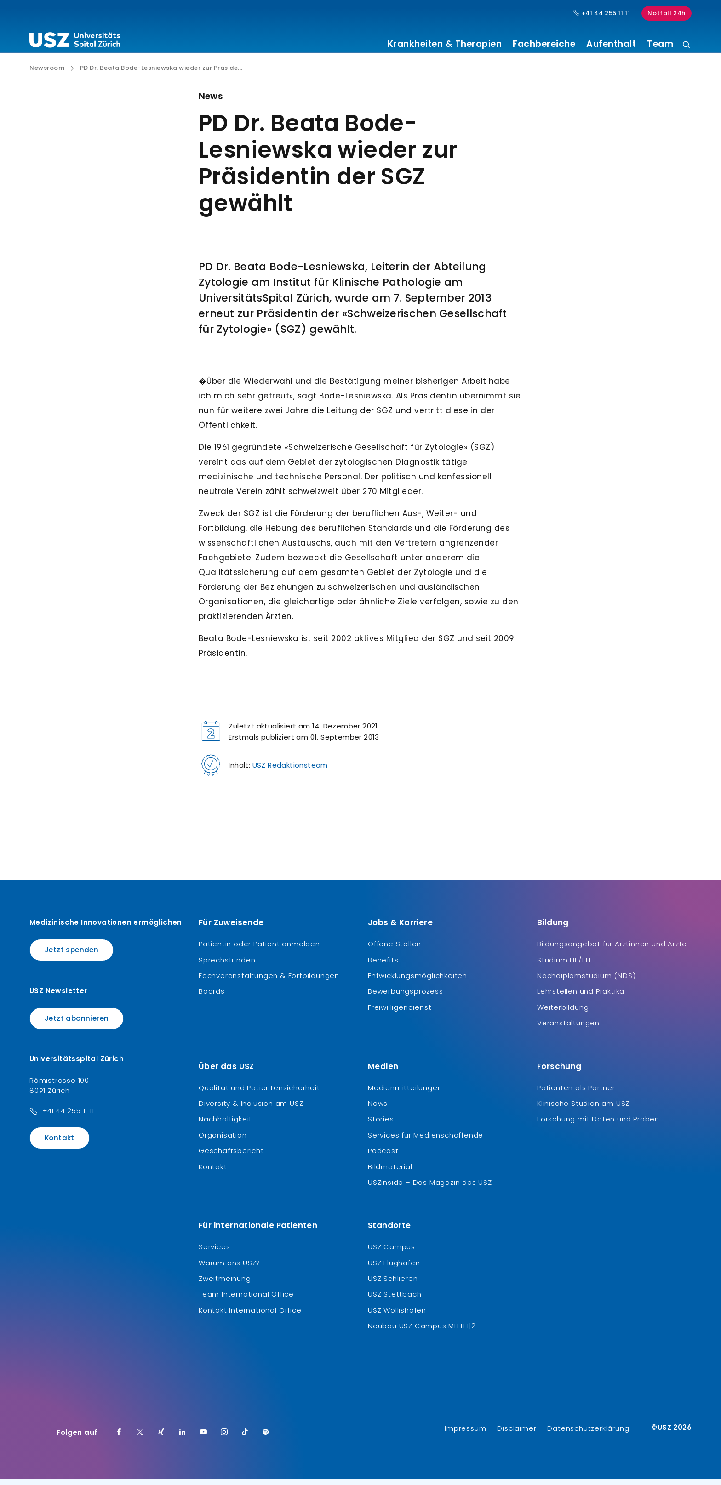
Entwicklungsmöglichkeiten (417, 982)
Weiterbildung (563, 1014)
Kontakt (59, 1144)
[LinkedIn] (182, 1439)
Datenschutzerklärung (588, 1434)
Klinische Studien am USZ (583, 1110)
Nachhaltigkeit (225, 1126)
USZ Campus (391, 1253)
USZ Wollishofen (397, 1317)
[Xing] (161, 1439)
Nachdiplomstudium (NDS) (586, 982)
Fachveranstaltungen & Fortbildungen (269, 982)
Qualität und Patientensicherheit (259, 1094)
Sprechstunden (227, 966)
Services (214, 1253)
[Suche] (686, 45)
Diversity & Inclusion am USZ (251, 1110)
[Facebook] (119, 1439)
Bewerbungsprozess (405, 998)
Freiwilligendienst (399, 1014)
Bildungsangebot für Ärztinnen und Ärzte (612, 951)
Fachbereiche (544, 44)
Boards (212, 998)
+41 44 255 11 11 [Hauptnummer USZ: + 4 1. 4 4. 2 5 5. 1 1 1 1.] (601, 13)
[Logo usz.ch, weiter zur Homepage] (74, 42)
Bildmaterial (390, 1173)
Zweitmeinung (225, 1285)
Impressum (465, 1434)
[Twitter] (140, 1439)
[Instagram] (224, 1439)
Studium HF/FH (563, 966)
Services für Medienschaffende (425, 1142)
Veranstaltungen (568, 1030)
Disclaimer (516, 1434)
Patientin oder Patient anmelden (259, 951)
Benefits (383, 966)
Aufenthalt (611, 44)
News (378, 1110)
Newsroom (46, 75)
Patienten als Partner (576, 1094)
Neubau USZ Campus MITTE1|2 (422, 1332)
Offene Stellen (394, 951)
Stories (381, 1126)
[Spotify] (265, 1439)
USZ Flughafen (394, 1269)
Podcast (383, 1157)
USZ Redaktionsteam (290, 772)
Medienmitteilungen (405, 1094)
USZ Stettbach (394, 1301)
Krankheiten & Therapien (445, 44)
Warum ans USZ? (229, 1269)
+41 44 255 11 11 (68, 1117)
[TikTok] (245, 1439)
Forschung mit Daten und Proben (598, 1126)
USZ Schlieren (393, 1285)
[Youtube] (203, 1439)
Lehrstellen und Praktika (580, 998)
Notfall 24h (666, 13)
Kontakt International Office (250, 1317)
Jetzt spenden (71, 957)
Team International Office (246, 1301)
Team (660, 44)
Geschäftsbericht (231, 1157)
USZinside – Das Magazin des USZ (430, 1189)
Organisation (223, 1142)
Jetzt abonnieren (77, 1025)
